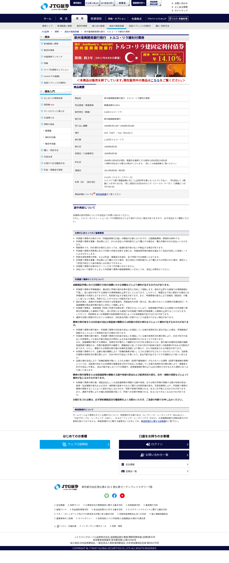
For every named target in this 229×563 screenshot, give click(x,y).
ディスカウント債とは (54, 111)
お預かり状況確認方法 (54, 163)
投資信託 (96, 18)
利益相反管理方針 (80, 509)
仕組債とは (49, 117)
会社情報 (60, 504)
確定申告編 (50, 143)
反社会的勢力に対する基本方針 (108, 509)
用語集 (49, 104)
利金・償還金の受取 (53, 169)
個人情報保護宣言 (159, 513)
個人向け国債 (98, 25)
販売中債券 (82, 25)
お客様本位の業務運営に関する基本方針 (104, 504)
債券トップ (47, 25)
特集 (46, 63)
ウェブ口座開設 (75, 444)
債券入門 (50, 91)
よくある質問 (180, 7)
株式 (63, 18)
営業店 (122, 3)
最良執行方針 (152, 504)
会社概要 (128, 464)
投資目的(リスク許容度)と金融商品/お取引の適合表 (121, 518)
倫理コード (61, 509)
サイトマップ (180, 11)
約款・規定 (117, 525)
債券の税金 (49, 124)
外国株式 (137, 18)
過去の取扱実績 (116, 25)
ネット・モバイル (92, 3)
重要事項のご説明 (64, 518)
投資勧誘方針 (134, 504)
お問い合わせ (180, 3)
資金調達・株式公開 (153, 3)
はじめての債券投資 (53, 98)
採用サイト (75, 504)
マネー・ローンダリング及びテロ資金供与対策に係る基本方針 (85, 513)
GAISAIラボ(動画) (52, 76)
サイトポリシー (85, 518)
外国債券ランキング (53, 56)
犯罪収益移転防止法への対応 (132, 513)
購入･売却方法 (162, 25)
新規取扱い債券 (64, 25)
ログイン (154, 444)
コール (107, 3)
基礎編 (48, 130)
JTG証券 (45, 31)
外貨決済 (48, 156)
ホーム (48, 18)
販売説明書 (100, 194)
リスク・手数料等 (66, 526)
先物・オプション (117, 18)
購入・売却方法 (51, 150)
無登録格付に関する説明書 (153, 421)
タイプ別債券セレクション (56, 69)
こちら (155, 80)
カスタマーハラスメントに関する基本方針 (147, 509)
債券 (79, 18)
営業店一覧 (129, 471)
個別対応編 (50, 137)
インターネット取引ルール (94, 525)
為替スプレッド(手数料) (140, 25)
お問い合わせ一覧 (154, 455)
